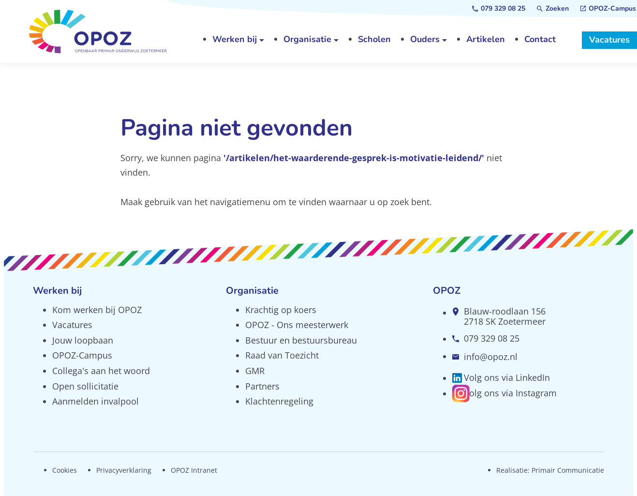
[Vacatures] (609, 40)
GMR (255, 370)
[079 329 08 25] (498, 8)
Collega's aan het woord (101, 370)
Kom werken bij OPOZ (97, 310)
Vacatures (72, 325)
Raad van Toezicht (282, 355)
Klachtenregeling (279, 401)
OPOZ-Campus (82, 355)
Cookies (64, 470)
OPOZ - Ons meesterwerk (296, 325)
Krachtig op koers (280, 310)
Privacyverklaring (123, 470)
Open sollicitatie (85, 386)
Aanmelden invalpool (95, 401)
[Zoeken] (553, 8)
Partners (262, 386)
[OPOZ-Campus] (608, 8)
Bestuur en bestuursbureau (301, 340)
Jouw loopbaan (82, 340)
